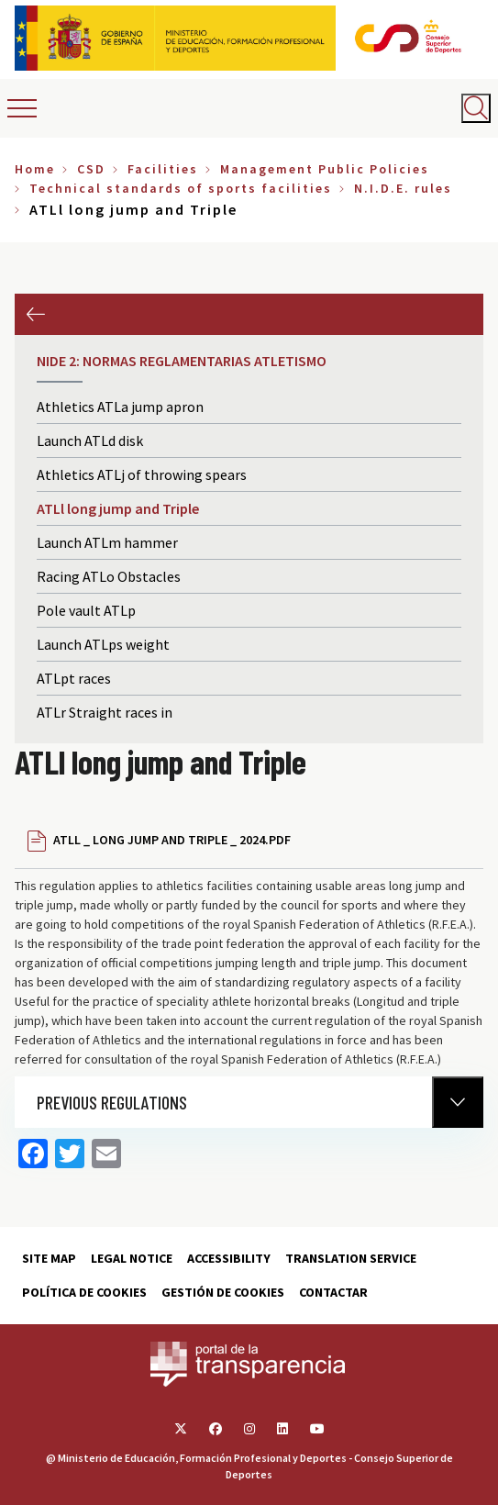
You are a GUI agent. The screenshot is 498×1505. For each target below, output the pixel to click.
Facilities (162, 169)
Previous (35, 314)
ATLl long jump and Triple (118, 508)
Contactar (333, 1292)
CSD (91, 169)
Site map (49, 1258)
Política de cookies (84, 1292)
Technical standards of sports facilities (180, 188)
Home (35, 169)
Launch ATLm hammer (107, 542)
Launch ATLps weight (103, 644)
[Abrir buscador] (476, 108)
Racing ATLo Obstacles (109, 576)
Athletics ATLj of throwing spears (142, 474)
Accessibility (229, 1258)
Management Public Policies (324, 169)
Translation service (350, 1258)
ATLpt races (74, 678)
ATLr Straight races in (104, 712)
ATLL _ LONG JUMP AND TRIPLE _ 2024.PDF (172, 839)
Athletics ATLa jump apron (120, 406)
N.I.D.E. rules (403, 188)
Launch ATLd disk (90, 440)
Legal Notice (131, 1258)
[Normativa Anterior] (457, 1102)
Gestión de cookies (222, 1292)
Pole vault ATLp (86, 610)
